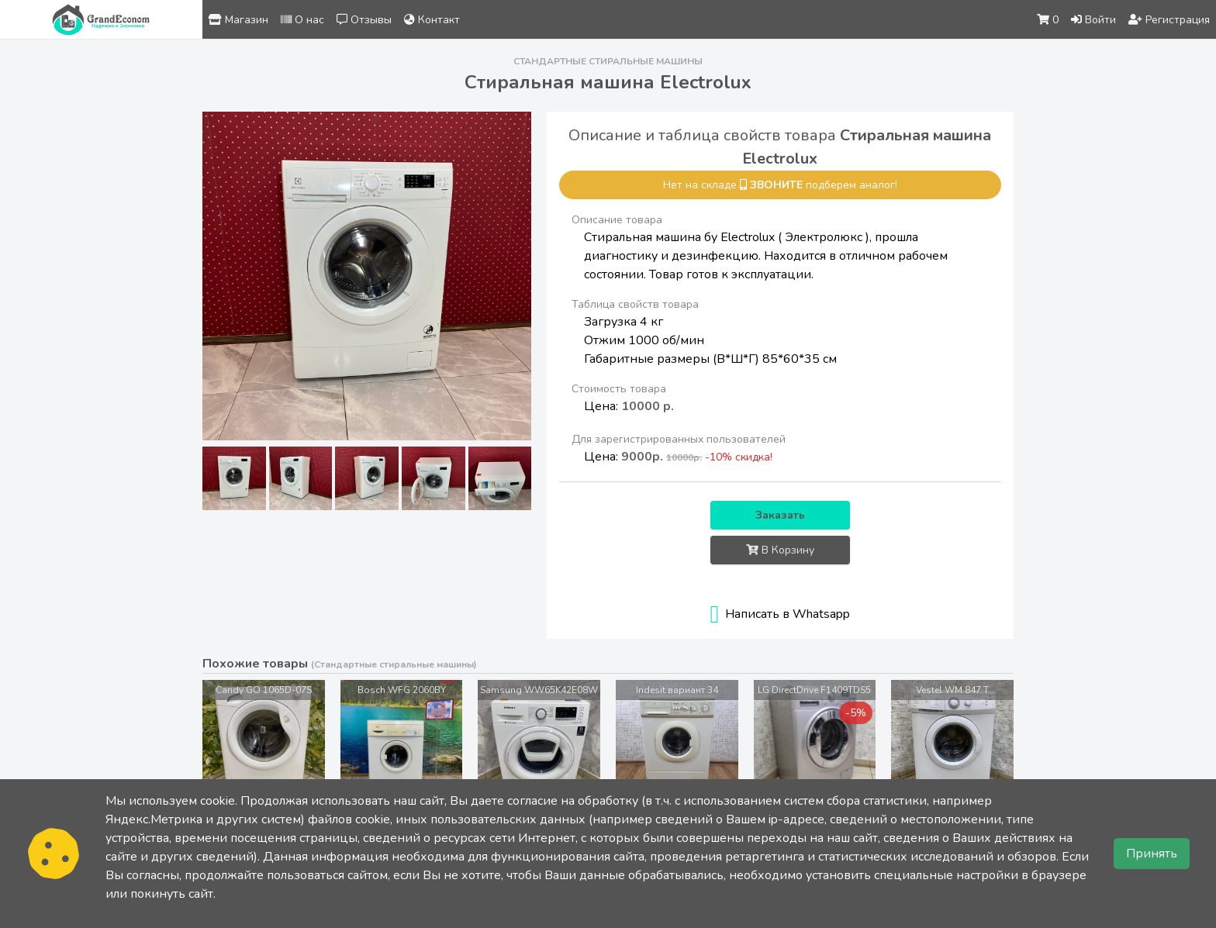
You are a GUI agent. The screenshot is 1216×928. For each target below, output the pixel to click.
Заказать (780, 515)
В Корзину (780, 550)
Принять (1151, 853)
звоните (776, 185)
